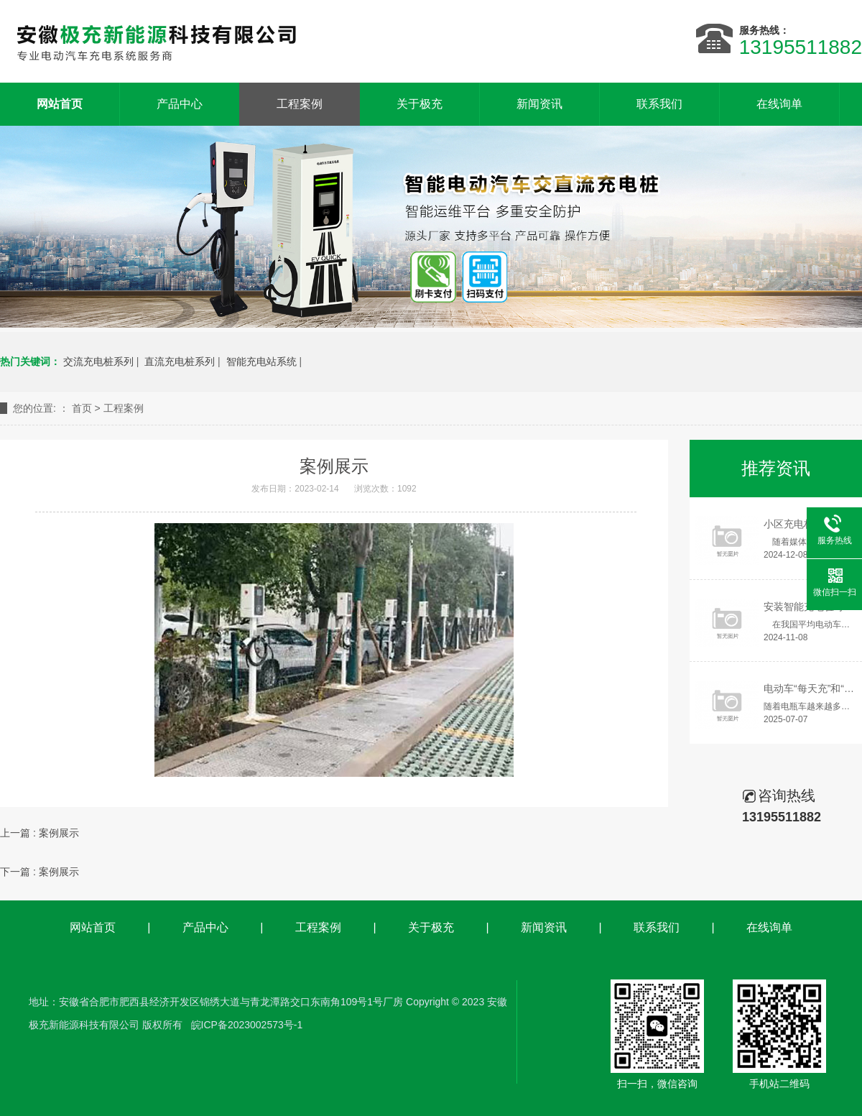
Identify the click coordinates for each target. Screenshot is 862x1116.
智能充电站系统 (261, 361)
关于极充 (419, 104)
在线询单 (779, 104)
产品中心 (180, 104)
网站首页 (93, 927)
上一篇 (39, 833)
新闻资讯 (539, 104)
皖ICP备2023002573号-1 (247, 1024)
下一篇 (39, 871)
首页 (82, 408)
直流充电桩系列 (179, 361)
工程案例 (300, 104)
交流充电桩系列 (98, 361)
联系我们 (659, 104)
